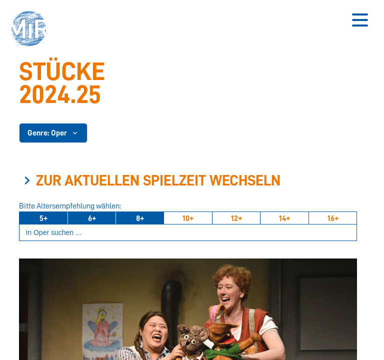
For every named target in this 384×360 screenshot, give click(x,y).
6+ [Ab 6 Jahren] (92, 218)
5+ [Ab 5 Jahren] (44, 218)
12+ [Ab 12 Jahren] (236, 218)
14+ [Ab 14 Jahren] (284, 218)
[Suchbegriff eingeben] (188, 232)
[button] (33, 30)
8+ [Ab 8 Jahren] (140, 218)
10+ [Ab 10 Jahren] (188, 218)
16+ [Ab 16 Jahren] (333, 218)
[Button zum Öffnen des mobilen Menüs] (360, 20)
